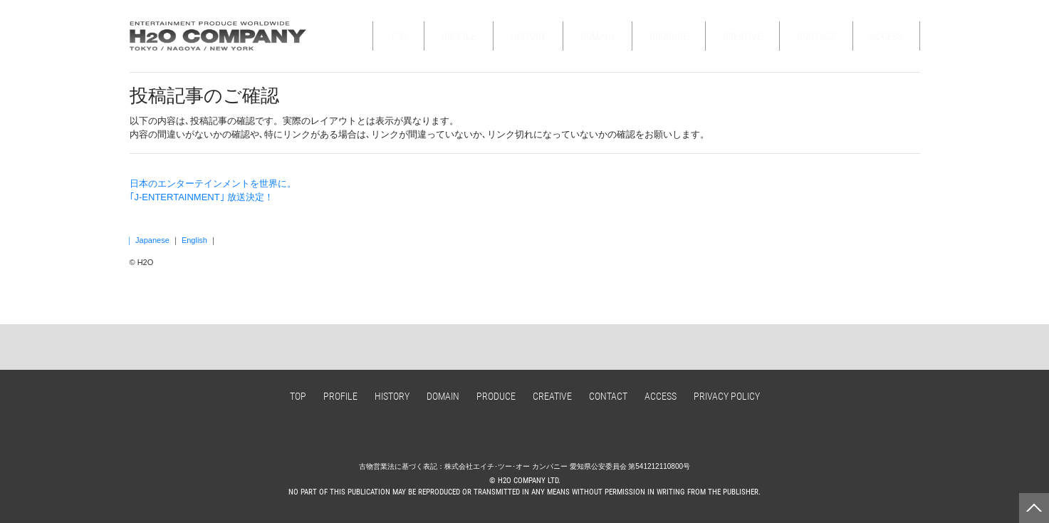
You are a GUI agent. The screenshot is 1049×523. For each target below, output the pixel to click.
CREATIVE (742, 36)
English (194, 240)
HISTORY (528, 36)
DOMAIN (597, 36)
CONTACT (816, 36)
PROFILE (459, 36)
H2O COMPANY (219, 36)
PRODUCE (668, 36)
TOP (398, 36)
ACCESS (886, 36)
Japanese (152, 240)
